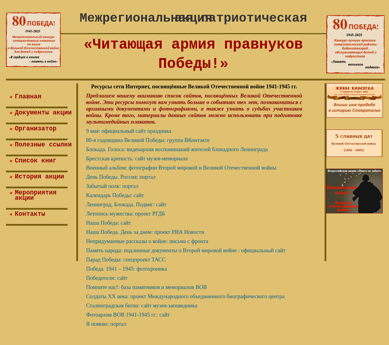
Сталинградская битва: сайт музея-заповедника (141, 305)
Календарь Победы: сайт (115, 195)
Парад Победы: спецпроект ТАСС (126, 259)
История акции (39, 176)
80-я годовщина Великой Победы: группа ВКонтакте (147, 140)
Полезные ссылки (43, 144)
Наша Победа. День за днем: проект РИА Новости (145, 232)
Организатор (36, 128)
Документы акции (43, 112)
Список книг (36, 160)
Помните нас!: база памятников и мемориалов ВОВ (146, 287)
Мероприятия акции (36, 195)
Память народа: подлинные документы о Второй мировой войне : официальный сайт (185, 250)
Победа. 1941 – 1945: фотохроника (126, 269)
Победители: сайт (106, 278)
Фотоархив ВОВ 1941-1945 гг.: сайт (128, 315)
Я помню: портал (106, 324)
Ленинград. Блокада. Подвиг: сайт (126, 204)
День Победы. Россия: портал (121, 177)
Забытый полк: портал (112, 186)
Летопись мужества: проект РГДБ (125, 213)
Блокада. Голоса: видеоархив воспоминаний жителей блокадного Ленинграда (177, 149)
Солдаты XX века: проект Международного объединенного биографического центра (185, 296)
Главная (28, 96)
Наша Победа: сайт (108, 223)
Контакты (30, 214)
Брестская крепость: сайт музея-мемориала (137, 158)
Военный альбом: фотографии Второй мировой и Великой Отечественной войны (181, 167)
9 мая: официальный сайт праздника (128, 131)
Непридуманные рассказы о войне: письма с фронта (147, 241)
